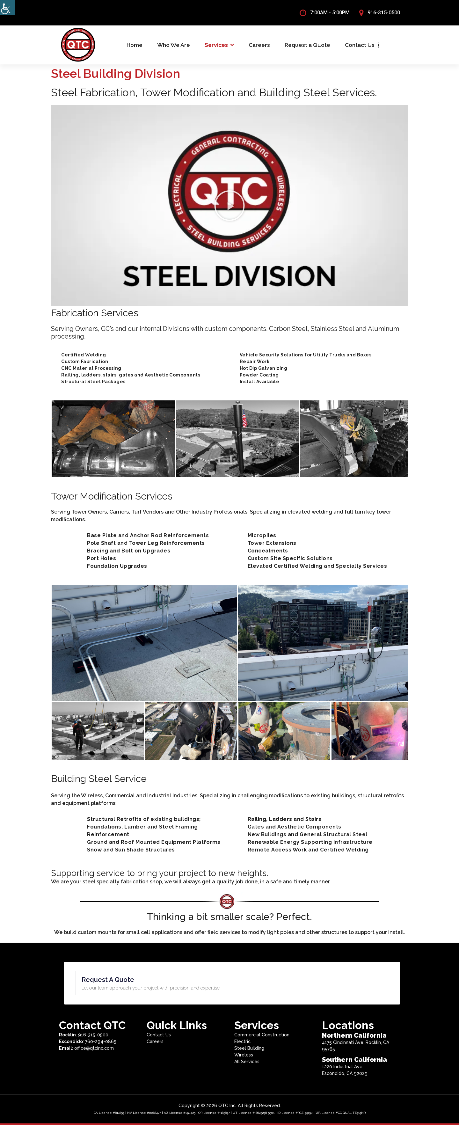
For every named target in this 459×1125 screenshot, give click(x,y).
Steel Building (249, 1048)
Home (134, 45)
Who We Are (173, 45)
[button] (229, 206)
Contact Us (360, 45)
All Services (246, 1061)
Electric (242, 1041)
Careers (259, 45)
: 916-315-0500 (83, 1034)
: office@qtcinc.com (86, 1048)
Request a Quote (307, 45)
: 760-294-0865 (87, 1041)
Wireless (243, 1054)
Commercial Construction (261, 1034)
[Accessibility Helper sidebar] (7, 7)
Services (216, 45)
